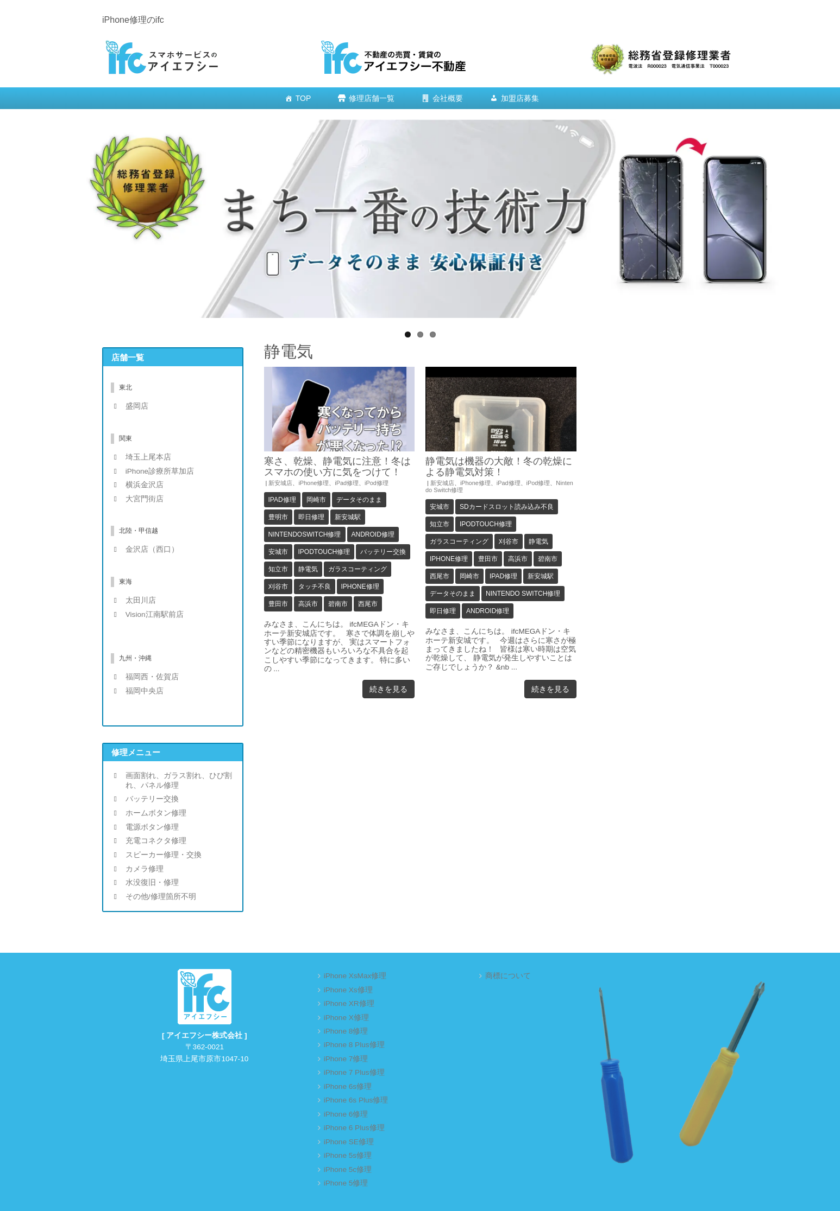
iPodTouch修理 (324, 552)
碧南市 (338, 604)
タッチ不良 (314, 586)
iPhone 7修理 (346, 1059)
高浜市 (308, 604)
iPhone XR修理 (349, 1003)
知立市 (278, 569)
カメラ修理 (145, 869)
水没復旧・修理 (152, 882)
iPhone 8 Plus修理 (354, 1045)
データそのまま (359, 499)
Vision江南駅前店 (155, 614)
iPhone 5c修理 (348, 1169)
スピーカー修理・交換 (164, 855)
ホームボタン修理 (156, 813)
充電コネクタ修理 (156, 841)
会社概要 (447, 98)
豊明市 (278, 517)
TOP (303, 98)
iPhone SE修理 (349, 1142)
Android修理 (373, 534)
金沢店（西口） (152, 549)
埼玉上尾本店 (148, 457)
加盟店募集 (520, 98)
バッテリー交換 (383, 552)
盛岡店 (137, 406)
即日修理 (311, 517)
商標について (508, 976)
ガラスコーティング (357, 569)
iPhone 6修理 (346, 1114)
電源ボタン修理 (152, 827)
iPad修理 (347, 483)
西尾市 (368, 604)
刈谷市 (278, 586)
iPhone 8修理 (346, 1031)
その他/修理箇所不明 (161, 897)
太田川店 (141, 600)
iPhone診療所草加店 (160, 471)
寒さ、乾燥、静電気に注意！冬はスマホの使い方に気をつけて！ (337, 466)
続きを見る (388, 689)
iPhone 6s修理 (348, 1086)
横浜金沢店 (145, 485)
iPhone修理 (313, 483)
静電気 (308, 569)
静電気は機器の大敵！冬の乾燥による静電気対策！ (498, 466)
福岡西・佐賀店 (152, 677)
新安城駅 (348, 517)
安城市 (278, 552)
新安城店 (280, 483)
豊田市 (278, 604)
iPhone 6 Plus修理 (354, 1128)
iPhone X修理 (346, 1018)
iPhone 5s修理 (348, 1155)
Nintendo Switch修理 (523, 593)
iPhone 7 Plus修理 (354, 1072)
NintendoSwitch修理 (304, 534)
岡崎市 (316, 499)
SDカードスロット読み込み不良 (507, 507)
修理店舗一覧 (371, 98)
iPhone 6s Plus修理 (356, 1100)
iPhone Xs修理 (348, 990)
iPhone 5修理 (346, 1183)
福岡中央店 (145, 691)
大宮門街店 (145, 499)
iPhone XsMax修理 (355, 976)
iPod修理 (376, 483)
